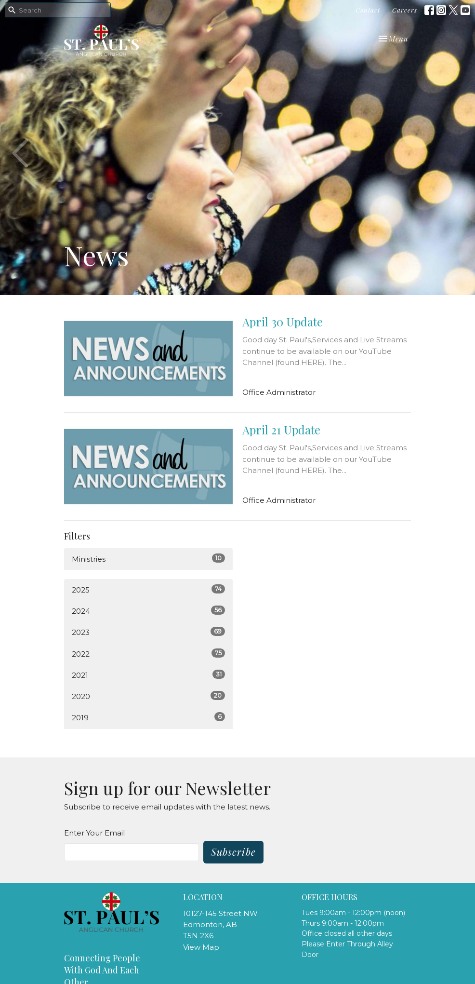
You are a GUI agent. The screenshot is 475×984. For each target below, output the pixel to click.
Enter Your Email (94, 832)
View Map (201, 947)
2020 (148, 696)
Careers (404, 10)
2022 (148, 653)
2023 (148, 632)
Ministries (148, 558)
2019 (148, 717)
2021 (148, 675)
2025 (148, 589)
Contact (368, 10)
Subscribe (233, 851)
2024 (148, 611)
